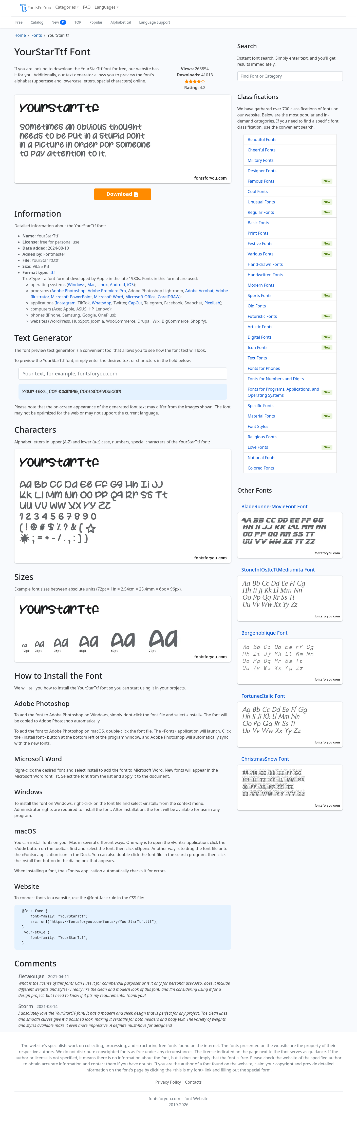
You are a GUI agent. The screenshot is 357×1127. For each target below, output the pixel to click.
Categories (65, 7)
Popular (95, 22)
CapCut (135, 303)
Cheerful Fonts (262, 150)
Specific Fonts (261, 405)
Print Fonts (258, 233)
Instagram (66, 303)
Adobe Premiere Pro (107, 290)
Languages (105, 7)
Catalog (37, 22)
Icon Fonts (258, 347)
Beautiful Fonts (262, 139)
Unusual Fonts (261, 202)
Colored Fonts (261, 468)
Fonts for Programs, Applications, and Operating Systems (283, 392)
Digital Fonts (260, 337)
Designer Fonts (262, 171)
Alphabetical (120, 22)
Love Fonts (258, 447)
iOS (130, 284)
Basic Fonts (258, 223)
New (58, 22)
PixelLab (212, 303)
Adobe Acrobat (199, 290)
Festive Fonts (260, 243)
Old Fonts (257, 306)
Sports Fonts (260, 295)
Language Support (154, 22)
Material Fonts (261, 416)
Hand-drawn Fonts (265, 264)
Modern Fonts (261, 285)
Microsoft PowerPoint (71, 297)
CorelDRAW (168, 297)
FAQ (86, 7)
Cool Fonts (258, 191)
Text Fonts (257, 358)
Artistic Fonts (260, 327)
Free (19, 22)
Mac (91, 284)
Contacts (193, 1082)
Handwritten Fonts (265, 275)
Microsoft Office (140, 297)
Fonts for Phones (264, 368)
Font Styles (258, 426)
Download (122, 194)
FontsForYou (35, 8)
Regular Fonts (261, 212)
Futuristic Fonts (262, 316)
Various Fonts (261, 254)
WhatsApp (101, 303)
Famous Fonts (261, 181)
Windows (76, 284)
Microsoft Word (108, 297)
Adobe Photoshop (68, 290)
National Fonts (261, 457)
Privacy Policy (168, 1082)
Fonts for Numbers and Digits (276, 379)
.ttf (52, 272)
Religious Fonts (262, 437)
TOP (77, 22)
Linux (102, 284)
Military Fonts (261, 160)
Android (117, 284)
